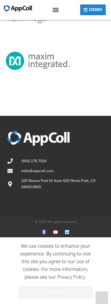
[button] (55, 10)
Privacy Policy (71, 277)
